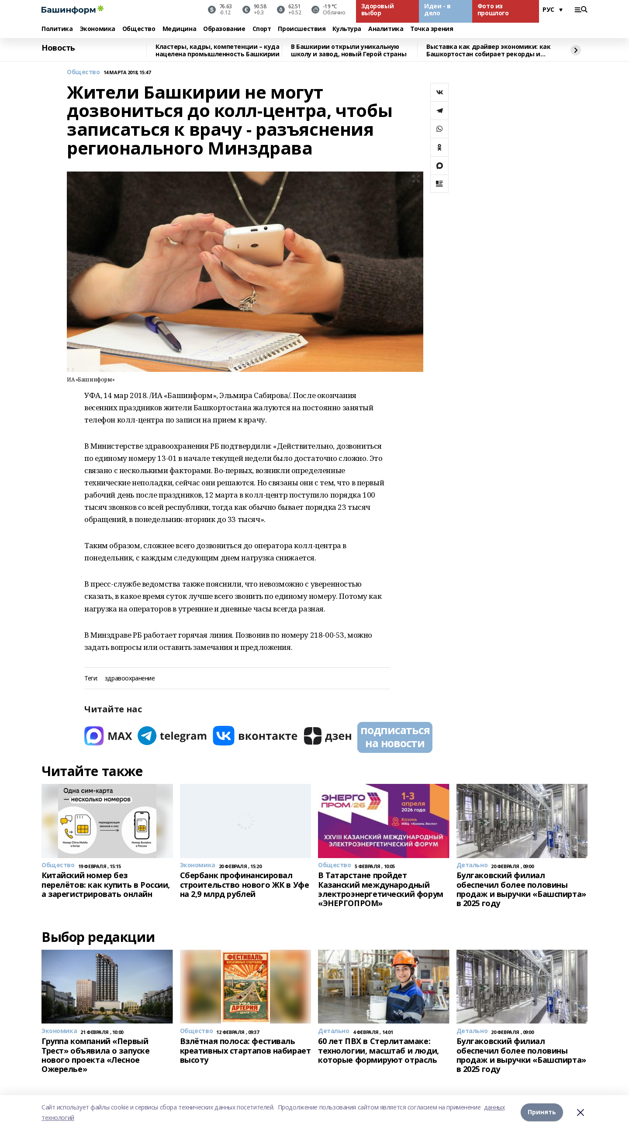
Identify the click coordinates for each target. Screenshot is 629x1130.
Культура (346, 29)
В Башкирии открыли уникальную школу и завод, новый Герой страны (348, 50)
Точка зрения (431, 29)
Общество (139, 29)
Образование (224, 29)
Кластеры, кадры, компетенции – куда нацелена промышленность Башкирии (218, 50)
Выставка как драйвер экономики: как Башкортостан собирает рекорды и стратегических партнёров (488, 50)
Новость (58, 48)
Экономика (97, 29)
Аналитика (385, 29)
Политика (57, 29)
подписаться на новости (394, 736)
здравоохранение (130, 678)
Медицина (179, 29)
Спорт (261, 29)
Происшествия (301, 29)
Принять (542, 1112)
